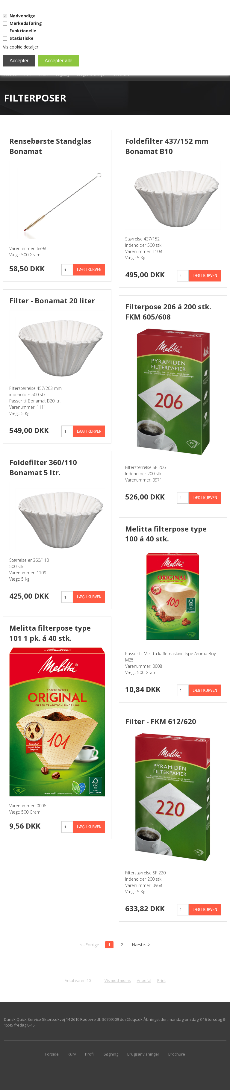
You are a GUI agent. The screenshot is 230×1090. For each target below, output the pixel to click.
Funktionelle (23, 31)
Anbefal (144, 980)
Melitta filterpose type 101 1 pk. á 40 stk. (50, 633)
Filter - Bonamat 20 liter (52, 300)
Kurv (72, 1054)
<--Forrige (89, 944)
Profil (90, 1054)
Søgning (111, 1054)
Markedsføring (26, 23)
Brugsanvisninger (143, 1054)
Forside (52, 1054)
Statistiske (22, 38)
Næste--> (141, 944)
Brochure (176, 1054)
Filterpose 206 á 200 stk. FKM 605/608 (168, 312)
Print (161, 980)
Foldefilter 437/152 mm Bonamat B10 (166, 146)
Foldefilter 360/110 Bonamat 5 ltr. (43, 467)
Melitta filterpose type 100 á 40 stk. (166, 534)
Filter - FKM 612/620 (160, 721)
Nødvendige (23, 16)
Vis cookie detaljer (20, 47)
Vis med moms (118, 980)
